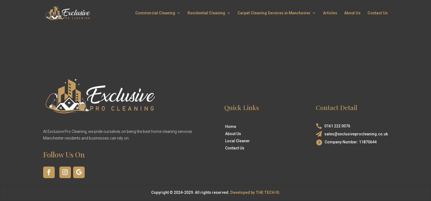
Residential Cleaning (206, 13)
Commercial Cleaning (155, 13)
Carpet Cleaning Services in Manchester (274, 13)
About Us (352, 13)
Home (230, 126)
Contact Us (378, 13)
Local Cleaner (237, 141)
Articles (330, 13)
